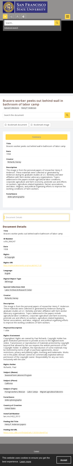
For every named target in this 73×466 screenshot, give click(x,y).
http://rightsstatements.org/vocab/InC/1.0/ (22, 265)
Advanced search (11, 28)
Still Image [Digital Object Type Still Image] (9, 281)
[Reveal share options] (11, 16)
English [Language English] (7, 273)
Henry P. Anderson (28, 108)
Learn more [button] (25, 461)
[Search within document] (67, 115)
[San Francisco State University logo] (25, 7)
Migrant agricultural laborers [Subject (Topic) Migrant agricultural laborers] (51, 392)
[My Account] (17, 16)
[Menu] (67, 16)
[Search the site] (29, 22)
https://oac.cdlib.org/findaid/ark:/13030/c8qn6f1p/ (25, 432)
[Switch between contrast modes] (23, 16)
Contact (36, 451)
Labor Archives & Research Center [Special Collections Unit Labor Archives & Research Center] (18, 290)
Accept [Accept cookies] (63, 460)
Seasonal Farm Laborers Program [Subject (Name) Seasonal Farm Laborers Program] (18, 375)
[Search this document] (33, 115)
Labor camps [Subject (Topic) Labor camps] (32, 392)
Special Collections (11, 108)
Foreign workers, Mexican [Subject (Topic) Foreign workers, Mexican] (15, 392)
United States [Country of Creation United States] (10, 408)
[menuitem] (36, 451)
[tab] (36, 137)
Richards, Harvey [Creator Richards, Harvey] (14, 162)
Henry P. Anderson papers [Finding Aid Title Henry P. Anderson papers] (15, 424)
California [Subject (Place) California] (9, 383)
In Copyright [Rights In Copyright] (10, 257)
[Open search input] (5, 16)
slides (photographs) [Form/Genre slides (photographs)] (16, 197)
